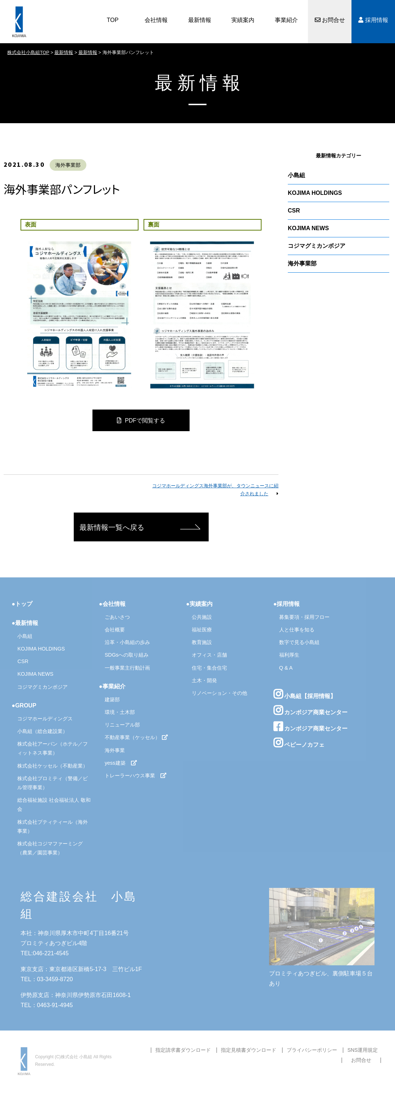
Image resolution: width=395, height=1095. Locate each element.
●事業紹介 (112, 686)
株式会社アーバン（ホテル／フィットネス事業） (52, 748)
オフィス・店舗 (209, 655)
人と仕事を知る (296, 630)
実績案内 (242, 20)
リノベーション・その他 (219, 693)
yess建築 (121, 763)
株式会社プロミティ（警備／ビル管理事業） (52, 783)
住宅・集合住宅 (209, 668)
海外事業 (115, 750)
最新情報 (199, 20)
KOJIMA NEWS (308, 228)
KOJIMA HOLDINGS (315, 193)
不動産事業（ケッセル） (136, 737)
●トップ (22, 604)
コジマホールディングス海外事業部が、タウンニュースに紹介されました (215, 489)
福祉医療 (202, 630)
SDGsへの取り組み (127, 655)
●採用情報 (286, 604)
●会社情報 (112, 604)
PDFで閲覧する (141, 420)
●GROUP (24, 705)
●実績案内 (199, 604)
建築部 (112, 699)
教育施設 (202, 642)
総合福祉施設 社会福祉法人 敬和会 (54, 804)
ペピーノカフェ (298, 742)
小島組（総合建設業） (42, 731)
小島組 (296, 175)
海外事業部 (68, 165)
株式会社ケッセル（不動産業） (52, 766)
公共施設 (202, 617)
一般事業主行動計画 (127, 668)
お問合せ (330, 20)
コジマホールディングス (45, 718)
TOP (113, 20)
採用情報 (373, 20)
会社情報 (156, 20)
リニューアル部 (122, 725)
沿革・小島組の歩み (127, 642)
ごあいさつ (117, 617)
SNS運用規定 (363, 1050)
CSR (294, 210)
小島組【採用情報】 (304, 694)
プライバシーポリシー (312, 1050)
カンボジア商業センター (310, 710)
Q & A (286, 668)
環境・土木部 (120, 712)
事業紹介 (286, 20)
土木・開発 (204, 680)
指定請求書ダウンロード (183, 1050)
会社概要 (115, 630)
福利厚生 (289, 655)
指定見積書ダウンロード (248, 1050)
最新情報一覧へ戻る (112, 527)
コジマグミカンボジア (316, 246)
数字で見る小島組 (299, 642)
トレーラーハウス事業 (136, 775)
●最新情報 (25, 623)
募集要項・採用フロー (304, 617)
